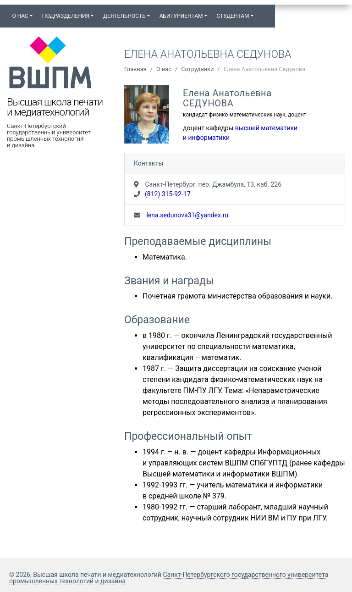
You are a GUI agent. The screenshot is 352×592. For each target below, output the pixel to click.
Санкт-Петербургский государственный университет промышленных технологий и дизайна (49, 136)
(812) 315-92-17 (168, 194)
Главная (135, 69)
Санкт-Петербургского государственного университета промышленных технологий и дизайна (168, 578)
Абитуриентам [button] (181, 16)
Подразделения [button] (65, 16)
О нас (163, 69)
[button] (262, 12)
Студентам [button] (232, 16)
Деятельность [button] (124, 16)
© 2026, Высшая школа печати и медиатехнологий (86, 574)
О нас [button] (20, 16)
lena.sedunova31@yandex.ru (186, 215)
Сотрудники (197, 69)
